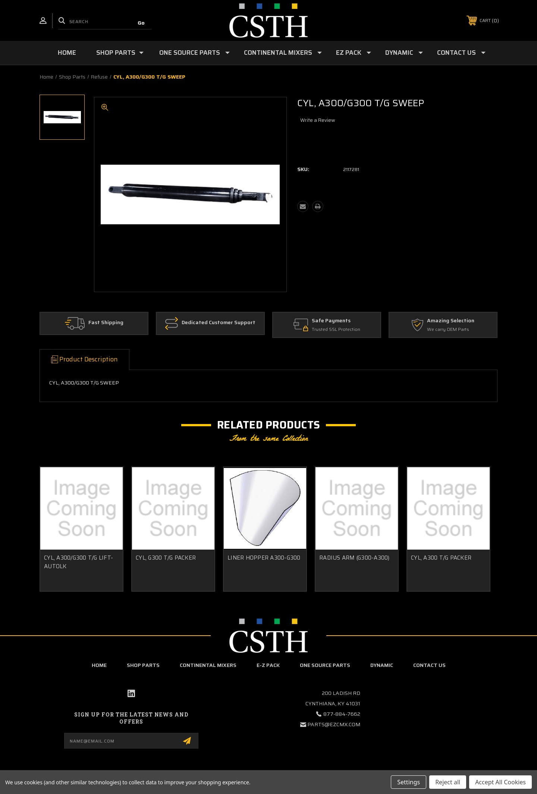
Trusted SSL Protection (336, 329)
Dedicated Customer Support (218, 322)
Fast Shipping (105, 322)
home (99, 665)
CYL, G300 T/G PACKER (166, 558)
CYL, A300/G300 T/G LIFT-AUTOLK (78, 562)
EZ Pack (353, 52)
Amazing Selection (450, 321)
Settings (408, 782)
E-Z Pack (268, 665)
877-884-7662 (341, 714)
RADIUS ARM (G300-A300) (354, 558)
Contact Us (461, 52)
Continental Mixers (283, 52)
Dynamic (404, 52)
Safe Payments (331, 321)
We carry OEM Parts (448, 329)
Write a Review (317, 120)
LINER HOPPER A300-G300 (264, 558)
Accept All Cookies (500, 782)
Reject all (447, 782)
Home (67, 52)
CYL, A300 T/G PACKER (441, 558)
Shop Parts (120, 52)
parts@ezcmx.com (333, 724)
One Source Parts (194, 52)
